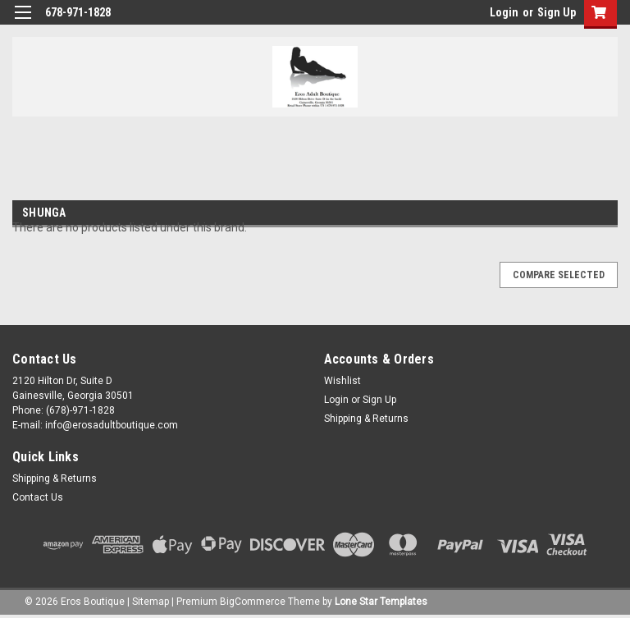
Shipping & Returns (366, 418)
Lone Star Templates (381, 601)
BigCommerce (252, 601)
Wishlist (342, 381)
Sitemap (150, 601)
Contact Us (37, 497)
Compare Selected (559, 275)
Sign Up (556, 12)
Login (504, 12)
